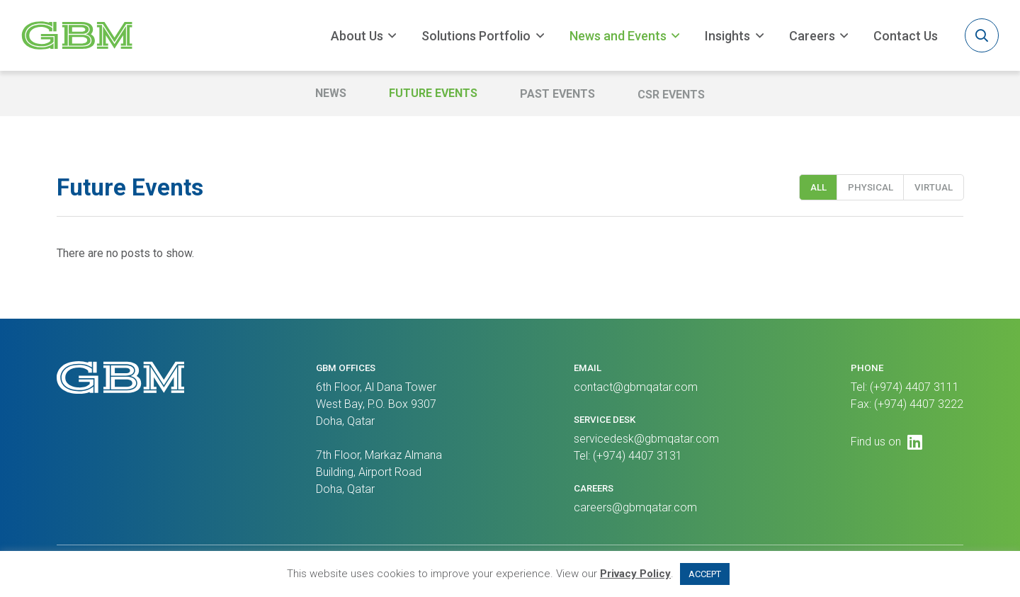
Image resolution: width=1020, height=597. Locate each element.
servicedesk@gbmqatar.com (646, 438)
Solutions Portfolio (476, 35)
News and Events (618, 35)
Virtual (933, 191)
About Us (357, 35)
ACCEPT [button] (704, 574)
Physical (870, 191)
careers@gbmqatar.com (635, 507)
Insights (727, 35)
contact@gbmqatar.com (636, 387)
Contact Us (905, 35)
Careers (812, 35)
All (818, 191)
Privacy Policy (635, 573)
